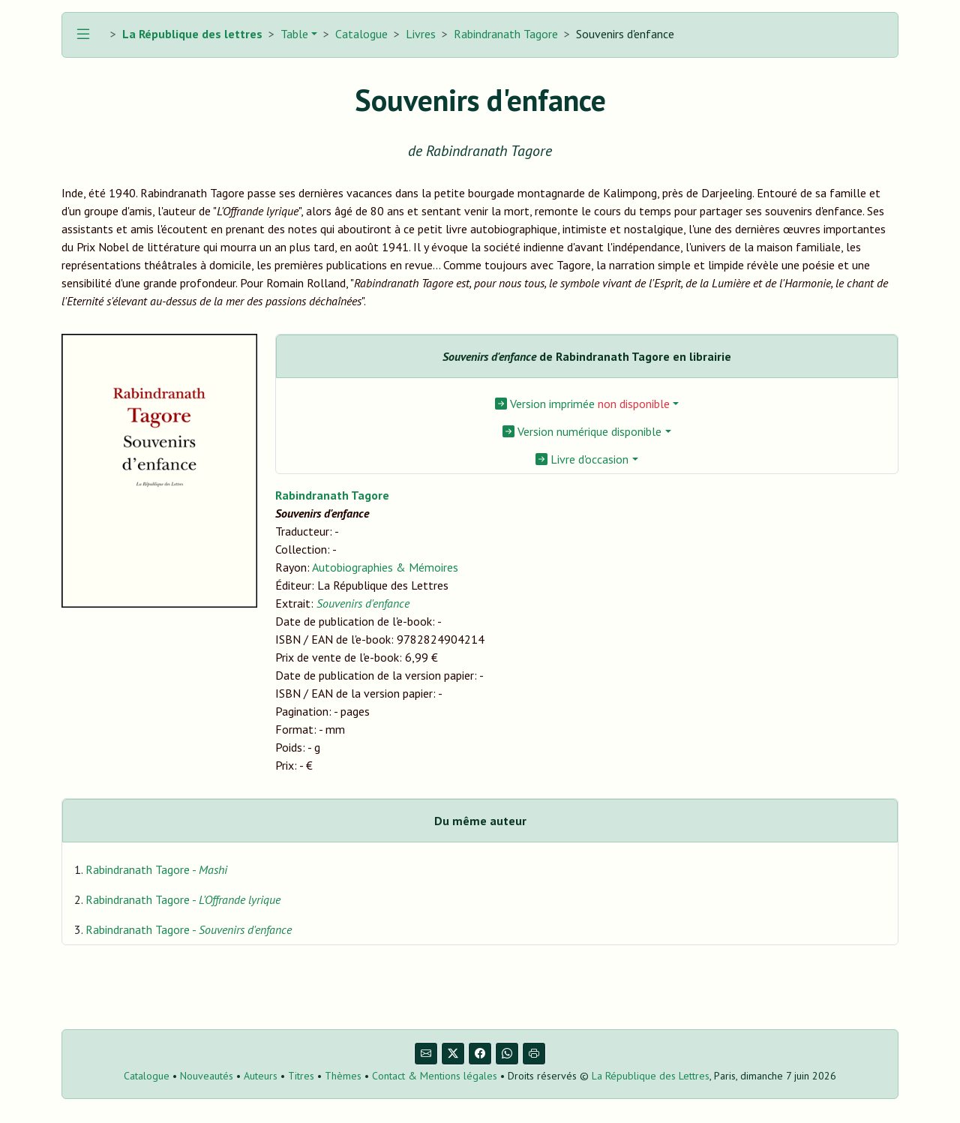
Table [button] (292, 33)
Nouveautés (206, 1075)
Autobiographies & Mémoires (385, 567)
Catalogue (361, 33)
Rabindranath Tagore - (156, 869)
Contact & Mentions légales (434, 1075)
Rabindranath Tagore (506, 33)
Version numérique (582, 431)
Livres (421, 33)
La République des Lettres (651, 1075)
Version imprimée (582, 403)
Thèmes (343, 1075)
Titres (301, 1075)
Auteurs (261, 1075)
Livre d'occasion (582, 459)
